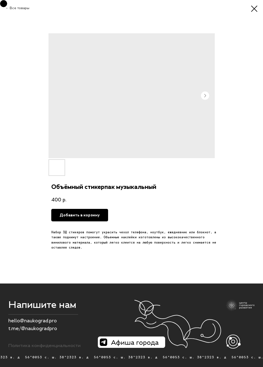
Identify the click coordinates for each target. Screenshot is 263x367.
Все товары (19, 8)
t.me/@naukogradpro (32, 328)
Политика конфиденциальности (44, 345)
